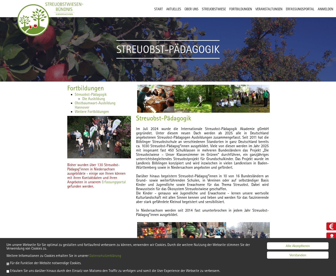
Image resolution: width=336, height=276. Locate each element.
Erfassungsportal (114, 182)
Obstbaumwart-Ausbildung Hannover (95, 105)
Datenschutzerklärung (105, 256)
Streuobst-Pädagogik (91, 94)
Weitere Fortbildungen (92, 111)
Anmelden (325, 9)
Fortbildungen (85, 88)
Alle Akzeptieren (298, 246)
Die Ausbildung (93, 98)
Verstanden (298, 255)
